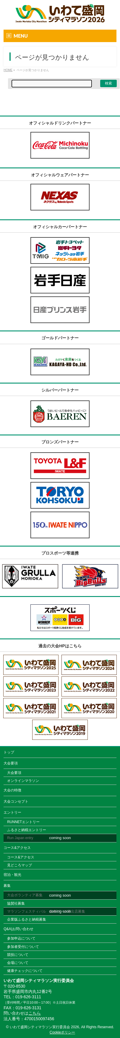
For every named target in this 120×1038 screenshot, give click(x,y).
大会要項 (11, 763)
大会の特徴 (12, 790)
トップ (9, 752)
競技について (17, 955)
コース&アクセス (17, 848)
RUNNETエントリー (23, 822)
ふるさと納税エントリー (26, 830)
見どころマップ (19, 865)
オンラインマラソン (23, 781)
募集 (7, 886)
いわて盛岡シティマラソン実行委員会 (44, 1027)
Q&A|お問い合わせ (18, 929)
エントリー (12, 812)
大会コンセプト (16, 801)
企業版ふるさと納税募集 (26, 919)
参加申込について (21, 938)
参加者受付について (23, 947)
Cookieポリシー (62, 1032)
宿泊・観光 (12, 875)
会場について (17, 963)
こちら (34, 1013)
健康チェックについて (25, 971)
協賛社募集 (16, 903)
